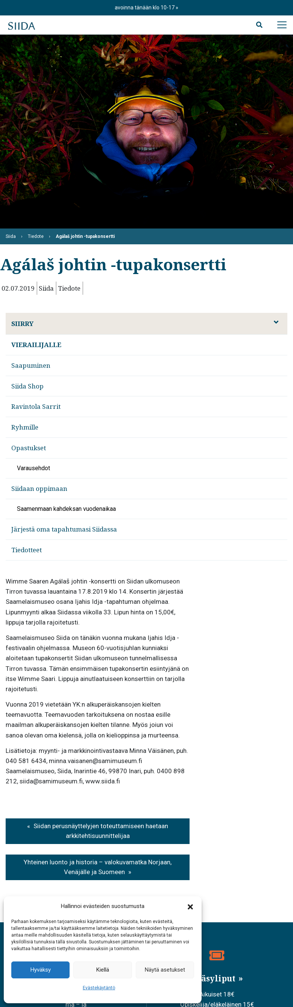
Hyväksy (40, 969)
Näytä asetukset (165, 969)
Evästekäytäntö (99, 987)
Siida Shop (27, 386)
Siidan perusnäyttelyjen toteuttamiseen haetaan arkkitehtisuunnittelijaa (100, 830)
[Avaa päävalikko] (281, 24)
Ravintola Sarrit (36, 406)
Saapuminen (30, 365)
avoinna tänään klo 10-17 (145, 8)
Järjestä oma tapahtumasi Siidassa (64, 529)
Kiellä (102, 969)
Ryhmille (24, 427)
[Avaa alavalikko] (276, 322)
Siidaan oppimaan (39, 488)
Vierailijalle (36, 344)
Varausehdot (33, 468)
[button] (190, 906)
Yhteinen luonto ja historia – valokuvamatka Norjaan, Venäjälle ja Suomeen (98, 867)
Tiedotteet (26, 549)
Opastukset (28, 447)
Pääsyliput (214, 978)
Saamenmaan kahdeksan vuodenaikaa (66, 508)
